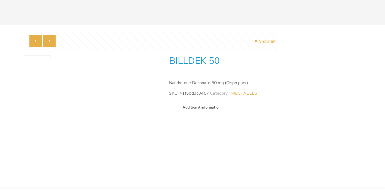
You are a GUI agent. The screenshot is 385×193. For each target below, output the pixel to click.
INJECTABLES (243, 93)
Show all (264, 41)
